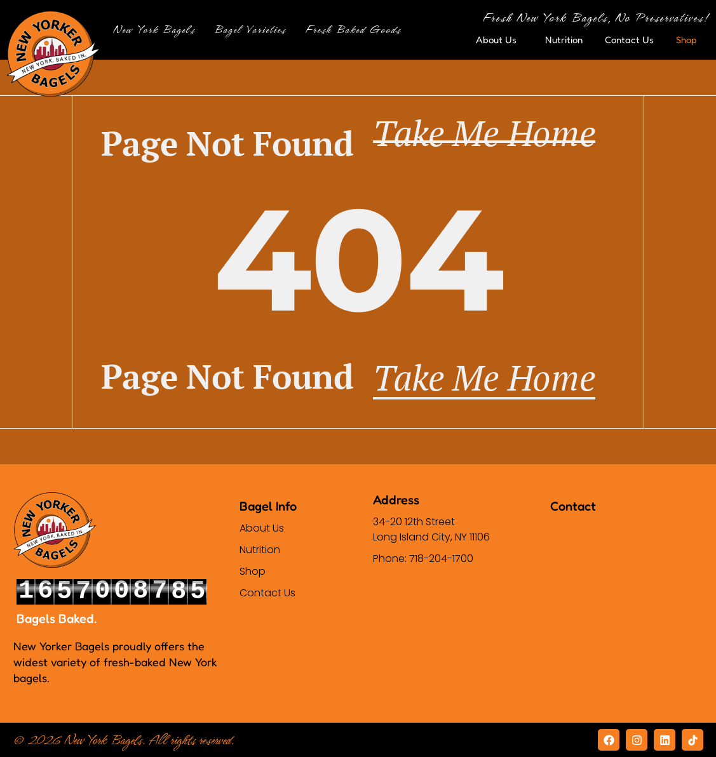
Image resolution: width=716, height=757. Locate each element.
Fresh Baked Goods (356, 30)
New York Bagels (157, 30)
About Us (499, 40)
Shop (689, 40)
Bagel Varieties (253, 30)
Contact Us (629, 40)
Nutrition (564, 40)
